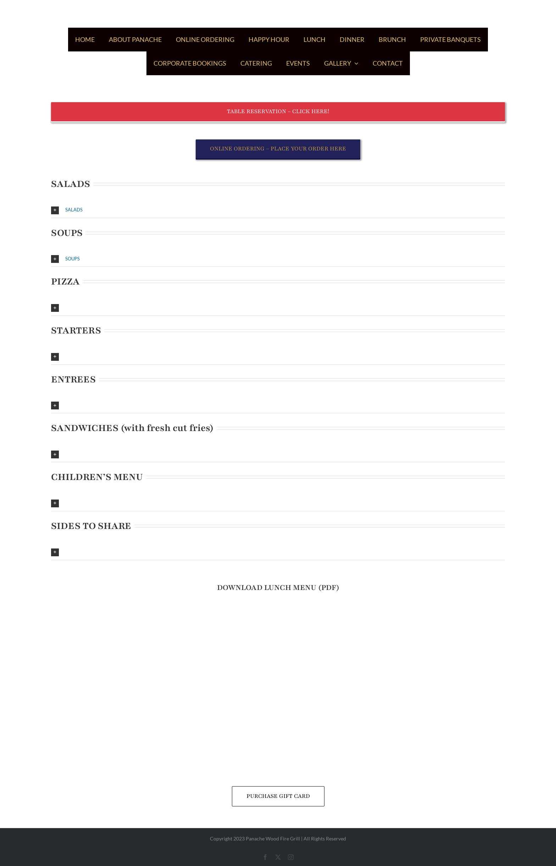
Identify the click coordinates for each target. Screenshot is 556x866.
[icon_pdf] (278, 608)
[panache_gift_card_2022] (278, 668)
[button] (278, 210)
